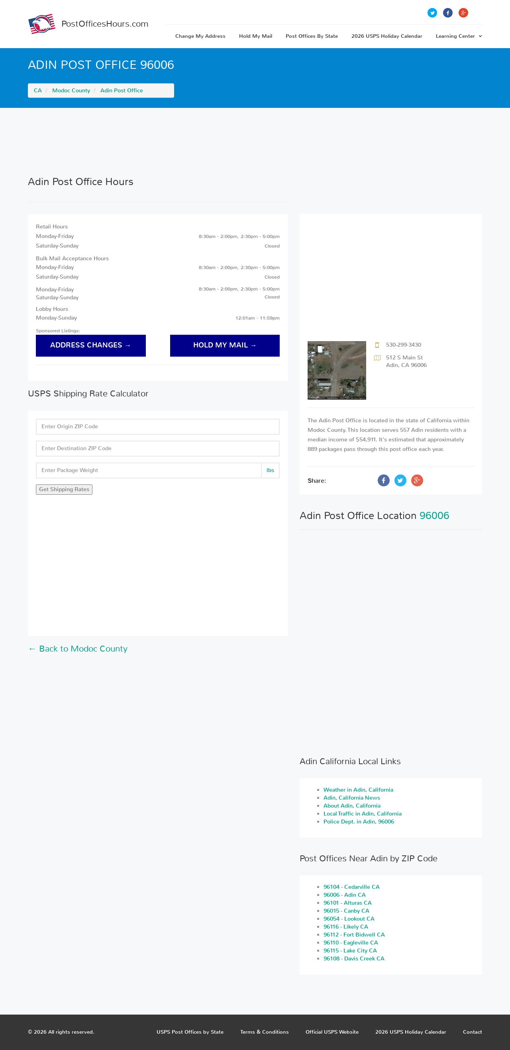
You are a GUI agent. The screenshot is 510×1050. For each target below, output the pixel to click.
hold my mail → (225, 345)
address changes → (90, 345)
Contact (472, 1032)
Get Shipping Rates (64, 489)
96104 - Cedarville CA (352, 887)
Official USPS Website (332, 1032)
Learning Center (459, 36)
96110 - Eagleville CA (351, 943)
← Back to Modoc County (78, 648)
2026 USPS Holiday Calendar (386, 36)
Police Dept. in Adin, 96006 (359, 822)
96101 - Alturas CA (348, 903)
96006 (434, 515)
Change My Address (200, 36)
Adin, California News (352, 798)
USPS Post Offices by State (190, 1032)
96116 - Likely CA (346, 927)
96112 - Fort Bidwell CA (354, 935)
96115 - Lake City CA (350, 950)
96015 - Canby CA (346, 911)
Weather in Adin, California (358, 790)
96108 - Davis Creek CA (354, 958)
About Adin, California (352, 806)
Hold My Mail (255, 36)
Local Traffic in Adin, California (363, 814)
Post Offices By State (312, 36)
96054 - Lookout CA (349, 919)
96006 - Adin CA (345, 895)
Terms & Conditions (264, 1032)
